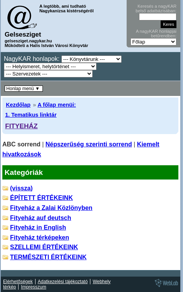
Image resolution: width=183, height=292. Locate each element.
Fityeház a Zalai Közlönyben (51, 208)
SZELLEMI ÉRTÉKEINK (44, 247)
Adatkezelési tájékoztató (63, 281)
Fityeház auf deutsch (40, 218)
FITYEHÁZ (21, 126)
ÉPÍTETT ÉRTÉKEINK (41, 198)
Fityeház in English (38, 227)
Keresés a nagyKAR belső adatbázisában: (156, 8)
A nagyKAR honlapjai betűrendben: (156, 33)
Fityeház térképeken (39, 237)
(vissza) (21, 188)
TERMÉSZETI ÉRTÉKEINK (48, 257)
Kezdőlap (18, 105)
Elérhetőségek (18, 281)
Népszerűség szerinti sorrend (89, 144)
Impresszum (33, 287)
